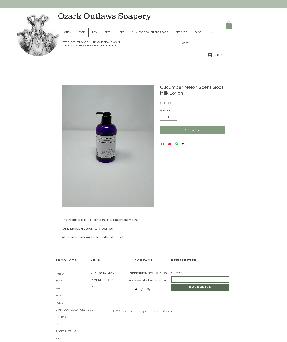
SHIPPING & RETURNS (102, 273)
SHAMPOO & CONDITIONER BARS (67, 309)
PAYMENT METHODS (101, 280)
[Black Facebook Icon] (136, 289)
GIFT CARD (62, 317)
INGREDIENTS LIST (66, 331)
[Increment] (174, 117)
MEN (58, 288)
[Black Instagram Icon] (148, 289)
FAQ (92, 287)
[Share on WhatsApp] (176, 144)
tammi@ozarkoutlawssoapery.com (148, 273)
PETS (58, 295)
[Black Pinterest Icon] (142, 289)
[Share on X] (183, 144)
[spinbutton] (168, 117)
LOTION (60, 274)
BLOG (59, 324)
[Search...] (201, 43)
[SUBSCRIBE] (200, 287)
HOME (59, 302)
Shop (58, 338)
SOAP (59, 281)
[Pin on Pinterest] (169, 144)
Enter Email (178, 272)
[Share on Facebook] (162, 144)
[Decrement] (163, 117)
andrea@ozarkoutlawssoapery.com (148, 280)
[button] (229, 25)
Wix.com (168, 311)
